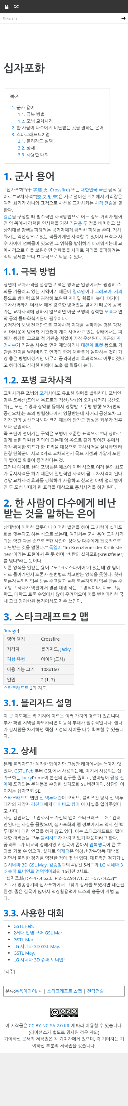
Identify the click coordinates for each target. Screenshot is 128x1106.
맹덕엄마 (44, 871)
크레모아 (103, 291)
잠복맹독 (97, 845)
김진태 (37, 804)
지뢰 (118, 291)
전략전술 (95, 991)
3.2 (21, 148)
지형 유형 (16, 659)
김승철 (55, 865)
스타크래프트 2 (17, 688)
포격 (108, 312)
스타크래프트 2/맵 (64, 991)
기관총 (75, 223)
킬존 (7, 217)
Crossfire (59, 190)
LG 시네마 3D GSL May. (36, 946)
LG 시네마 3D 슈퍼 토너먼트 (40, 960)
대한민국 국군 (94, 190)
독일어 (55, 547)
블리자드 (49, 838)
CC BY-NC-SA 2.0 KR (49, 1025)
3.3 (21, 155)
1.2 (21, 121)
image (11, 631)
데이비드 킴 (64, 804)
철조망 (79, 291)
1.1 (21, 114)
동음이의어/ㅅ (28, 991)
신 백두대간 (51, 798)
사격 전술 (104, 203)
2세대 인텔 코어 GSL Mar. (38, 933)
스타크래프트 (16, 798)
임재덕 (63, 851)
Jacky (65, 649)
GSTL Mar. (24, 940)
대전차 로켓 (92, 345)
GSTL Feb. (24, 771)
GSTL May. (24, 953)
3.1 (21, 141)
